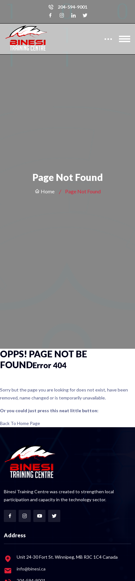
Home (45, 191)
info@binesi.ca (31, 568)
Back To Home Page (20, 423)
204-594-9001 (72, 7)
